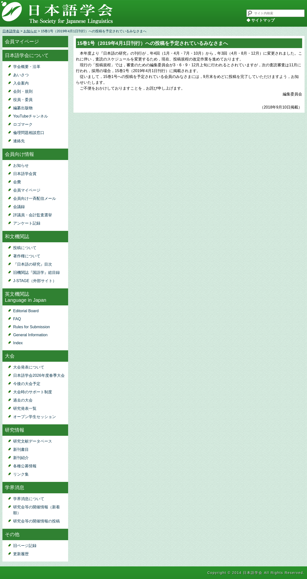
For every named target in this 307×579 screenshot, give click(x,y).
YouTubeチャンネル (30, 116)
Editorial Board (26, 311)
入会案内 (21, 83)
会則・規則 (23, 91)
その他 (12, 534)
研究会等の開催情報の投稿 (36, 521)
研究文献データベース (32, 441)
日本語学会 (10, 31)
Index (18, 343)
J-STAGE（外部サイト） (34, 281)
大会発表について (28, 367)
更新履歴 (21, 554)
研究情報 (14, 430)
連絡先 (19, 141)
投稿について (24, 248)
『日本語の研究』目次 (32, 264)
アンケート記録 (26, 223)
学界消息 (14, 487)
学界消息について (28, 499)
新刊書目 (21, 449)
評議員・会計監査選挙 (32, 215)
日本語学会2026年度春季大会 (39, 375)
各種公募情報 (24, 466)
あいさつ (21, 75)
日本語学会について (27, 55)
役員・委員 (23, 100)
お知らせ (30, 31)
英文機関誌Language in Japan (25, 297)
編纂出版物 (23, 108)
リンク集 (21, 474)
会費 (17, 182)
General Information (30, 335)
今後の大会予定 (26, 384)
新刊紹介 (21, 458)
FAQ (17, 319)
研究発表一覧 (24, 408)
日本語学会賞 (24, 174)
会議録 (19, 207)
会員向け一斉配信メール (34, 198)
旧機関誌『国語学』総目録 (36, 272)
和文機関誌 (17, 236)
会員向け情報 (19, 154)
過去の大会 (23, 400)
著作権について (26, 256)
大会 (10, 356)
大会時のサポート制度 (32, 392)
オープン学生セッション (34, 417)
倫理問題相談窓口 (28, 133)
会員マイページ (22, 41)
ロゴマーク (23, 124)
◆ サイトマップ (260, 20)
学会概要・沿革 (26, 67)
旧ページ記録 (24, 546)
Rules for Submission (31, 327)
